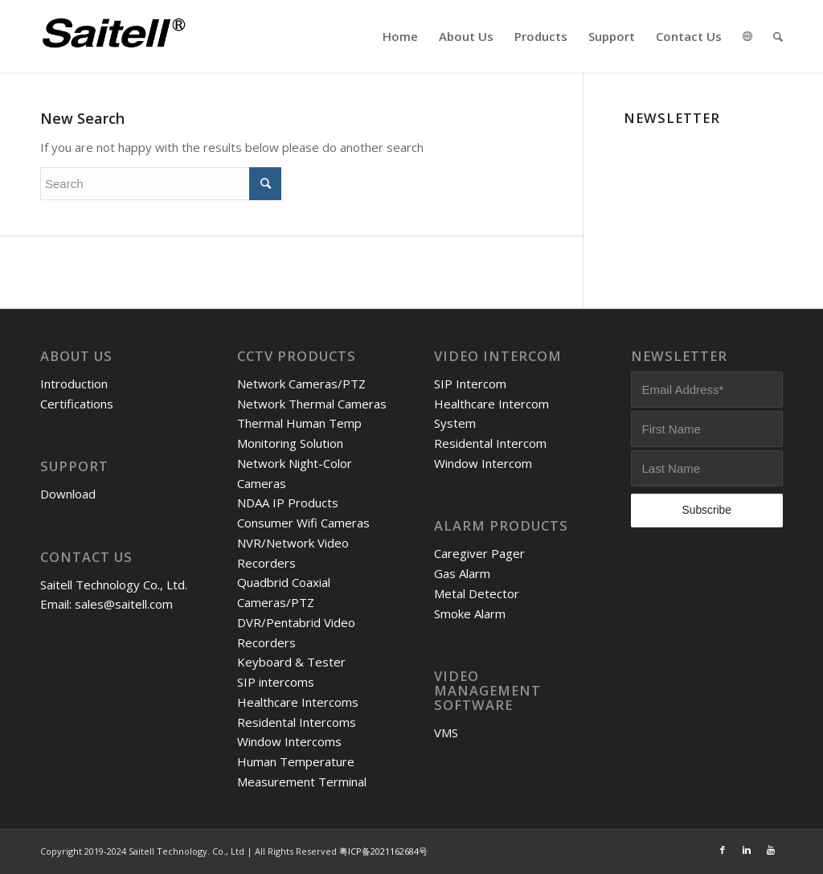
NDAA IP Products (287, 502)
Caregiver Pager (479, 553)
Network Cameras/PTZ (301, 383)
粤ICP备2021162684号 (383, 851)
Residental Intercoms (296, 722)
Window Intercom (483, 463)
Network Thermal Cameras (312, 404)
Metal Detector (476, 593)
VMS (446, 732)
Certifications (76, 404)
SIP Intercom (470, 383)
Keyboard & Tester (291, 662)
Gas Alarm (462, 573)
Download (68, 494)
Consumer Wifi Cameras (303, 523)
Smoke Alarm (470, 613)
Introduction (74, 383)
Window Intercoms (289, 741)
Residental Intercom (490, 443)
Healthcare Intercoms (297, 702)
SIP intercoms (275, 682)
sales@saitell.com (124, 604)
